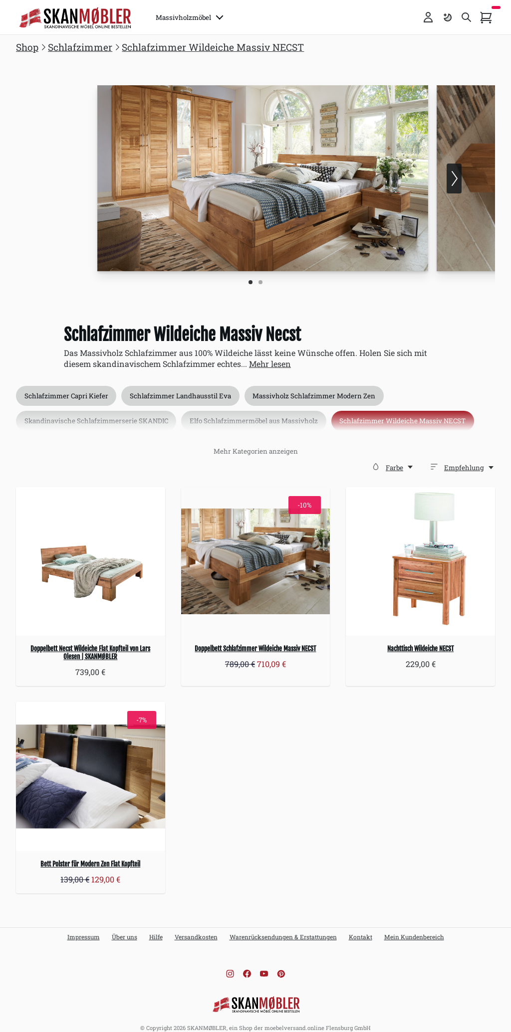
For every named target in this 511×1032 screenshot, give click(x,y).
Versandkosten (196, 928)
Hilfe (156, 928)
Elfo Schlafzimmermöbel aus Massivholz (258, 416)
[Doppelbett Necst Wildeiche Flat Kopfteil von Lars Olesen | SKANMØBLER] (90, 553)
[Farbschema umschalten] (447, 17)
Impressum (83, 928)
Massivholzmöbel (192, 17)
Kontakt (360, 928)
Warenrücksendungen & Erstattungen (283, 928)
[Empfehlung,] (469, 459)
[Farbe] (376, 458)
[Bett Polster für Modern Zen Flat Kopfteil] (90, 768)
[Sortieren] (434, 458)
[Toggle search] (467, 17)
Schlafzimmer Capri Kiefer (67, 388)
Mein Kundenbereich (414, 928)
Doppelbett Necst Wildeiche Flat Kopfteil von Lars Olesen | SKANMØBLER (90, 645)
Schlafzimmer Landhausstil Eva (185, 388)
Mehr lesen (270, 355)
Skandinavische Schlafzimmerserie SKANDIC (97, 416)
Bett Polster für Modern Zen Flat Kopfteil (90, 856)
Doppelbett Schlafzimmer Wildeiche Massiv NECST (255, 641)
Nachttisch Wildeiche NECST (420, 641)
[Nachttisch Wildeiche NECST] (420, 553)
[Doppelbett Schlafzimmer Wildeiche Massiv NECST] (255, 553)
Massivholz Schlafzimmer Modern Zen (321, 388)
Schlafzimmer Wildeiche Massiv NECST (410, 416)
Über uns (124, 928)
